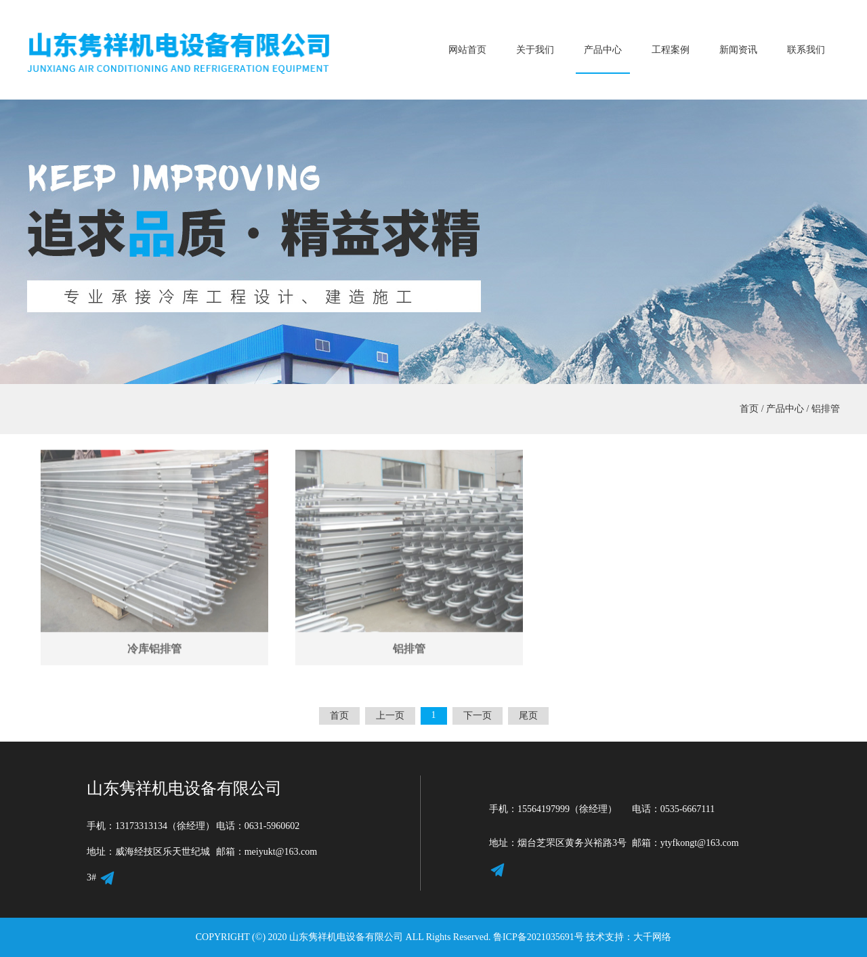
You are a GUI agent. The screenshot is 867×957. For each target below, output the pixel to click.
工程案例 (671, 50)
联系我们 (806, 50)
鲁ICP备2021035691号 (538, 937)
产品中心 (603, 50)
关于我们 (535, 50)
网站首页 (467, 50)
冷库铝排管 (154, 637)
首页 (749, 409)
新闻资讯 (738, 50)
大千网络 (652, 937)
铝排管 (825, 409)
